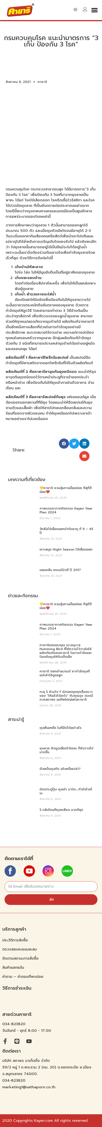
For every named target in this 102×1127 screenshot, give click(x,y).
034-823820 (13, 1024)
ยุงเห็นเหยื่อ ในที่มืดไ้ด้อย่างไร (61, 727)
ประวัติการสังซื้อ (15, 940)
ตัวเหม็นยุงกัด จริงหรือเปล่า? (60, 768)
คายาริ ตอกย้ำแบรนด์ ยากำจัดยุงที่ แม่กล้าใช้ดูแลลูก (65, 673)
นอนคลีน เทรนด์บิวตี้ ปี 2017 (60, 570)
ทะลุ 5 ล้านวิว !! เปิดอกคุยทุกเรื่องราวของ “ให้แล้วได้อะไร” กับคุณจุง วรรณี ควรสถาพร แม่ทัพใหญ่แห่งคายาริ (66, 695)
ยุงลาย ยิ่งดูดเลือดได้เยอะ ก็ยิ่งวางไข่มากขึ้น (66, 750)
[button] (95, 10)
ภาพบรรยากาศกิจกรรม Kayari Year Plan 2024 (66, 510)
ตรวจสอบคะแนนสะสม (19, 949)
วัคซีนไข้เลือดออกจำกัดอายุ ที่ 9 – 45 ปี (66, 531)
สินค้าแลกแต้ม (13, 967)
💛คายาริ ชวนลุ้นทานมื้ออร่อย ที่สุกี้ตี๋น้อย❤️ (66, 490)
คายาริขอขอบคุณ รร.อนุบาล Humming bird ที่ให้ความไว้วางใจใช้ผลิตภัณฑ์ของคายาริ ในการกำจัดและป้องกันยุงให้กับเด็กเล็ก (66, 651)
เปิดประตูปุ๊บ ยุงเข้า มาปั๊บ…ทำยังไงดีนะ (66, 791)
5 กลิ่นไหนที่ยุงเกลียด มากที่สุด (61, 809)
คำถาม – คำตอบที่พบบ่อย (22, 976)
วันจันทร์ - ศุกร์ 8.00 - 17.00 (26, 1030)
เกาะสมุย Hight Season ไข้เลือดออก (66, 549)
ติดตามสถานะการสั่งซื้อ (20, 958)
